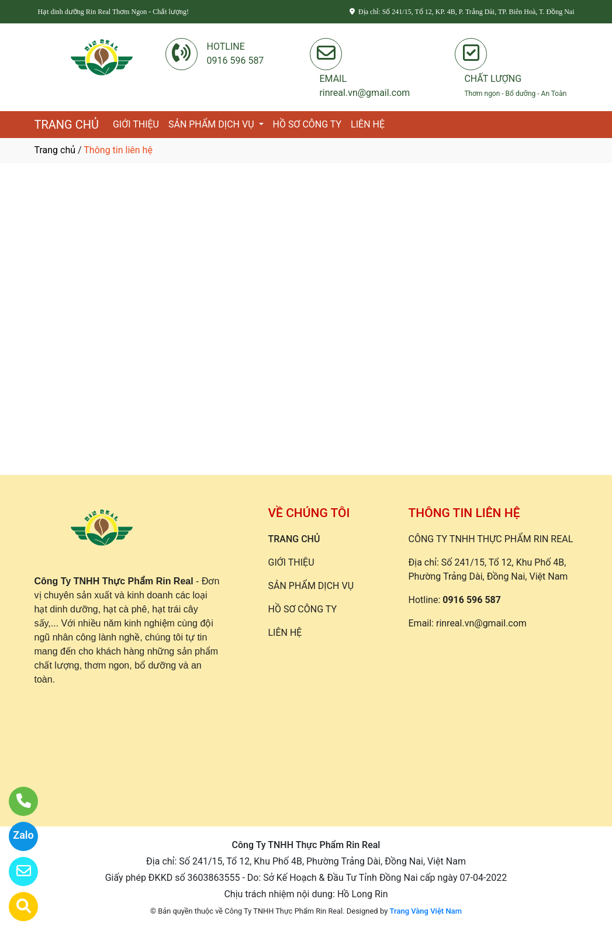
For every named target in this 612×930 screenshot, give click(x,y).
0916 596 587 (471, 599)
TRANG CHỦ (66, 125)
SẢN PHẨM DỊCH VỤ (212, 124)
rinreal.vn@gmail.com (481, 623)
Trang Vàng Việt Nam (426, 911)
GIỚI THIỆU (136, 124)
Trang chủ (55, 150)
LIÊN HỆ (368, 124)
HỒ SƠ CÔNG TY (307, 124)
